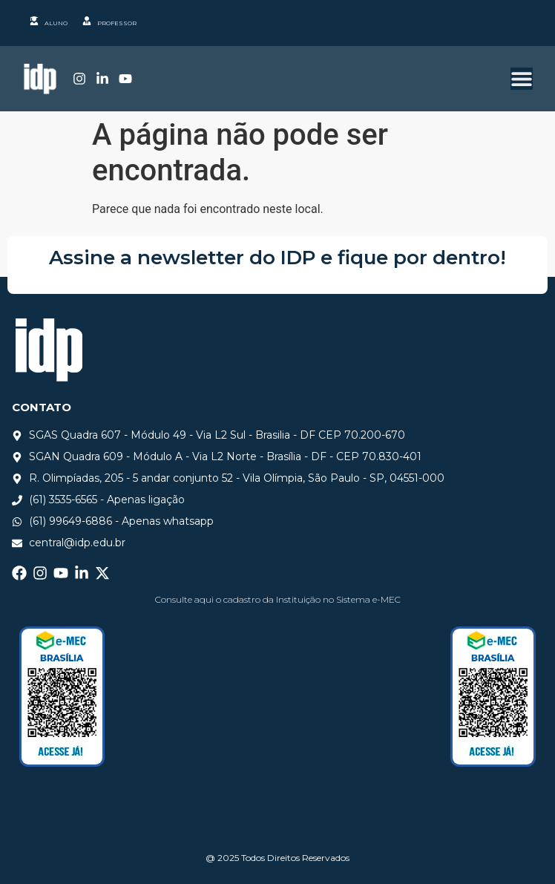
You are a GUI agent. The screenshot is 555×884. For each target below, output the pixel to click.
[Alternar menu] (521, 79)
